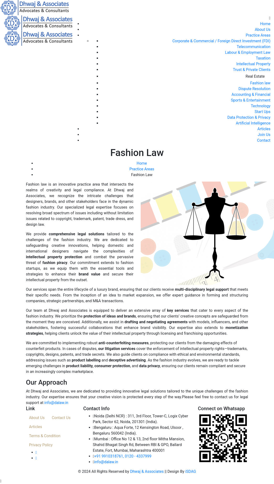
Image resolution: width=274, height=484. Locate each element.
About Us (262, 29)
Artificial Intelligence (253, 123)
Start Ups (262, 111)
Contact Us (61, 417)
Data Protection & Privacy (248, 117)
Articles (264, 129)
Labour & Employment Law (247, 52)
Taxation (263, 58)
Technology (260, 106)
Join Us (264, 134)
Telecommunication (253, 46)
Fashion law (260, 83)
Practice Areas (258, 35)
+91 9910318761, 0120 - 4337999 (122, 456)
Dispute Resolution (254, 88)
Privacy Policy (41, 445)
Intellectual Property (253, 64)
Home (265, 24)
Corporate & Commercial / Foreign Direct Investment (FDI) (221, 41)
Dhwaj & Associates (147, 471)
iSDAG (190, 471)
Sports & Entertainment (250, 100)
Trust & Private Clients (251, 69)
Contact (263, 140)
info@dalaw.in (56, 402)
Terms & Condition (44, 436)
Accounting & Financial (250, 94)
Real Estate (255, 76)
